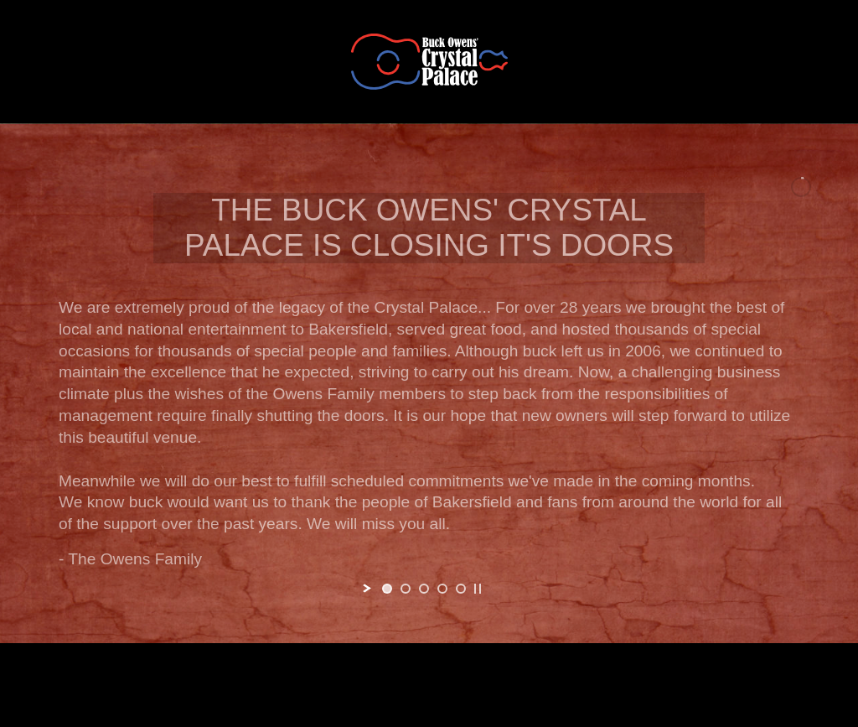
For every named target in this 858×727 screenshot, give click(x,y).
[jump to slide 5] (461, 589)
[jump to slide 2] (406, 589)
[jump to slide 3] (424, 589)
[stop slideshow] (477, 589)
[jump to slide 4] (442, 589)
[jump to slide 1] (387, 589)
